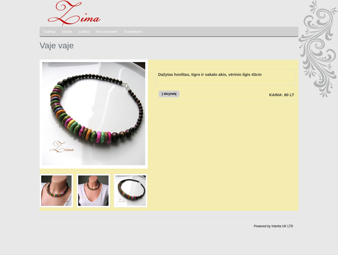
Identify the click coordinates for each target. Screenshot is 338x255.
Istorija (67, 32)
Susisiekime (133, 32)
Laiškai (84, 32)
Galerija (49, 32)
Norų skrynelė (106, 32)
